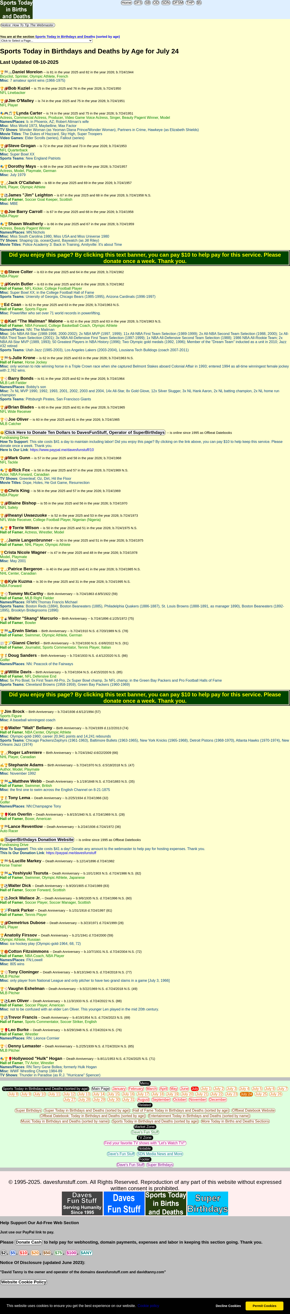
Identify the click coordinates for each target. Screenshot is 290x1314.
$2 (3, 1252)
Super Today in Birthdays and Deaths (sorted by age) (87, 1110)
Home (126, 3)
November (197, 1099)
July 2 (219, 1089)
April (163, 1089)
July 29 (99, 1099)
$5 (199, 3)
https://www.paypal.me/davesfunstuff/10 (62, 450)
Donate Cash (28, 1242)
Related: (145, 1105)
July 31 (129, 1099)
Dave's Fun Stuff (145, 1132)
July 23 (231, 1094)
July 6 (270, 1089)
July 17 (143, 1094)
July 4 (244, 1089)
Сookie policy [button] (148, 1306)
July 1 (206, 1089)
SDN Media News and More (160, 1154)
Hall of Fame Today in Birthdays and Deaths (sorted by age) (181, 1110)
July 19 (172, 1094)
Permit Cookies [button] (264, 1306)
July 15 (113, 1094)
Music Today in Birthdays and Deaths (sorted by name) (65, 1121)
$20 (35, 1252)
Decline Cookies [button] (228, 1306)
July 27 (69, 1099)
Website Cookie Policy (23, 1282)
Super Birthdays (28, 1110)
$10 (23, 1252)
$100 (71, 1252)
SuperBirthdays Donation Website (39, 839)
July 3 (231, 1089)
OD (156, 3)
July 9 (26, 1094)
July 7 (282, 1089)
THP (190, 3)
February (136, 1089)
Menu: (145, 1083)
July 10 (40, 1094)
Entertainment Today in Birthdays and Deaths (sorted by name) (199, 1116)
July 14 (98, 1094)
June (184, 1089)
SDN (166, 3)
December (217, 1099)
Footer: (145, 1159)
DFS (138, 3)
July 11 (54, 1094)
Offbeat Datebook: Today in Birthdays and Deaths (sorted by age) (92, 1116)
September (161, 1099)
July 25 (261, 1094)
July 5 (257, 1089)
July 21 (202, 1094)
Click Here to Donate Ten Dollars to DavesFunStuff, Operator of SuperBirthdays (85, 432)
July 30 (114, 1099)
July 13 (84, 1094)
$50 (46, 1252)
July (195, 1089)
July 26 (276, 1094)
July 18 (158, 1094)
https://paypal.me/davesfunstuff (71, 853)
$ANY (86, 1252)
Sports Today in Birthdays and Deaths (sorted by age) (77, 36)
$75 (58, 1252)
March (152, 1089)
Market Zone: (145, 1127)
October (179, 1099)
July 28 (84, 1099)
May (173, 1089)
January (119, 1089)
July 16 (128, 1094)
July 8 (13, 1094)
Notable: (145, 1148)
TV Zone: (145, 1138)
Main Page (100, 1089)
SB (147, 3)
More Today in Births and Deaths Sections (235, 1121)
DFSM (178, 3)
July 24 (246, 1094)
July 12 (69, 1094)
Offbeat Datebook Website (253, 1110)
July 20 (187, 1094)
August (143, 1099)
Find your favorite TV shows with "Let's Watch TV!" (145, 1143)
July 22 (217, 1094)
